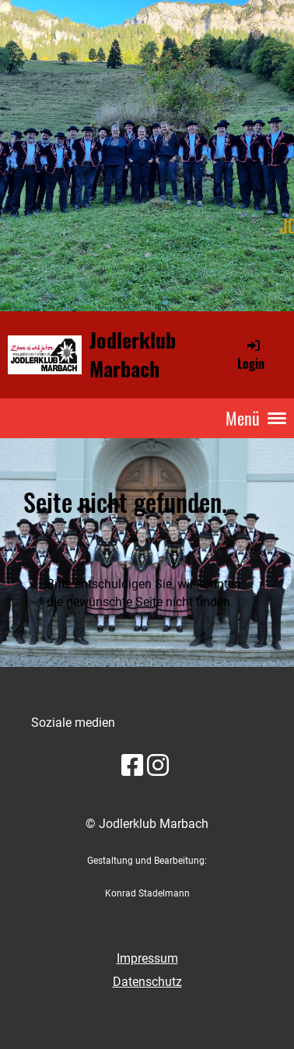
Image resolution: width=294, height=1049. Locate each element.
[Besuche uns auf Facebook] (132, 766)
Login (250, 355)
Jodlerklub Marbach (132, 354)
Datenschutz (147, 981)
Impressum (147, 958)
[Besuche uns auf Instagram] (158, 766)
